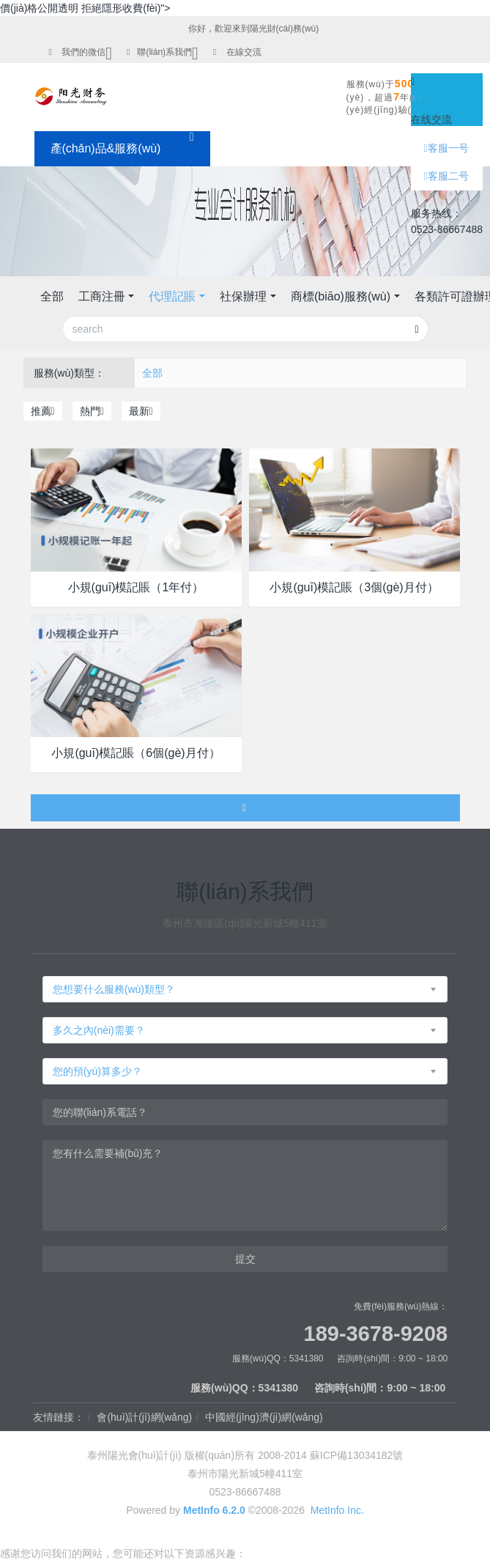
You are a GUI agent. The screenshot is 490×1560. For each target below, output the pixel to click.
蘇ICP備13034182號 (357, 1455)
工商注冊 (101, 296)
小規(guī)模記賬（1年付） (136, 587)
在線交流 (243, 52)
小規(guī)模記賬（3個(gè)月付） (354, 587)
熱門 (92, 411)
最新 (141, 411)
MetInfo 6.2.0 (214, 1510)
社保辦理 (243, 296)
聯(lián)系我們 (164, 52)
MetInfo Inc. (337, 1510)
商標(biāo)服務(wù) (340, 296)
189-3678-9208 (376, 1333)
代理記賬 (172, 296)
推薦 (43, 411)
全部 (52, 296)
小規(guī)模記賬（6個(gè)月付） (135, 753)
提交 (245, 1259)
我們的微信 (83, 52)
